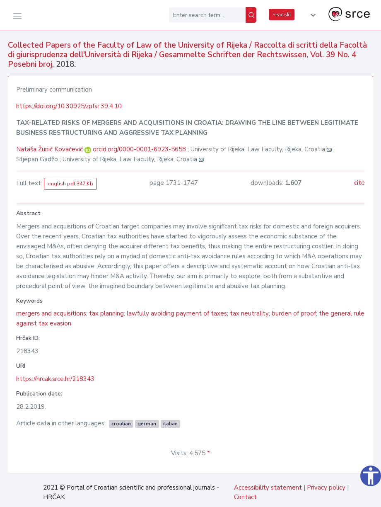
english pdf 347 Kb (70, 183)
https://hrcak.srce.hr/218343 (55, 379)
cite (359, 183)
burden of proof (294, 313)
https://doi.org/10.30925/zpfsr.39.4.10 (69, 106)
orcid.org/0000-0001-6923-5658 (139, 149)
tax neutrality (249, 313)
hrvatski (281, 14)
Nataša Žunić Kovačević (50, 149)
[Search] (251, 15)
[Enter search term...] (207, 15)
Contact (245, 497)
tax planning (106, 313)
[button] (311, 15)
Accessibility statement (268, 487)
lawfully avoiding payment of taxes (177, 313)
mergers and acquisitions (51, 313)
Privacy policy (326, 487)
